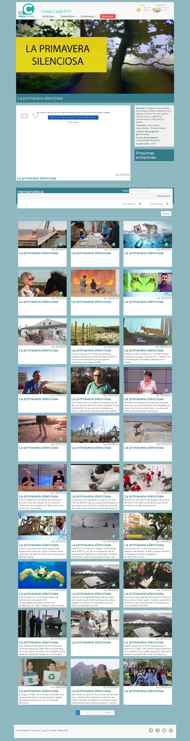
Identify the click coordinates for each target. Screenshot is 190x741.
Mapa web (63, 730)
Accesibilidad (22, 730)
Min (118, 204)
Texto (125, 190)
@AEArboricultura (136, 557)
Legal (44, 730)
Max (146, 204)
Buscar (166, 213)
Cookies (52, 730)
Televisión (68, 16)
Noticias (49, 16)
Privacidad (35, 730)
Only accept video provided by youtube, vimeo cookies (73, 117)
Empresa (88, 16)
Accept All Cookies (73, 122)
